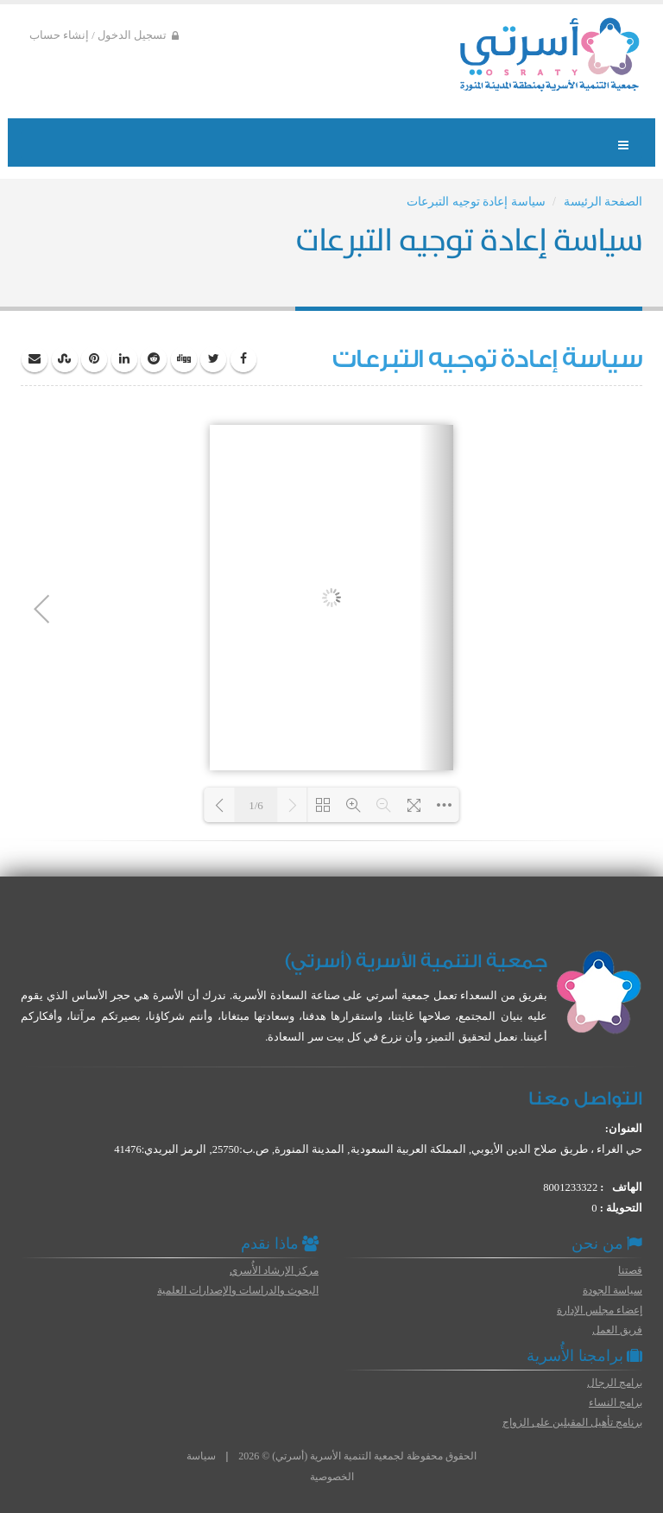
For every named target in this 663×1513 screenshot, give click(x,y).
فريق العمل (617, 1330)
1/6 (256, 805)
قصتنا (630, 1270)
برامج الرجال (614, 1383)
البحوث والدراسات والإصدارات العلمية (238, 1290)
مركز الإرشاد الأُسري (274, 1270)
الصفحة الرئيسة (603, 201)
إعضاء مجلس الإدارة (599, 1310)
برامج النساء (615, 1402)
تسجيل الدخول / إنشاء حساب (104, 35)
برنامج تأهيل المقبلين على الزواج (572, 1422)
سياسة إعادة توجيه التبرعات (476, 201)
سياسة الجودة (612, 1290)
